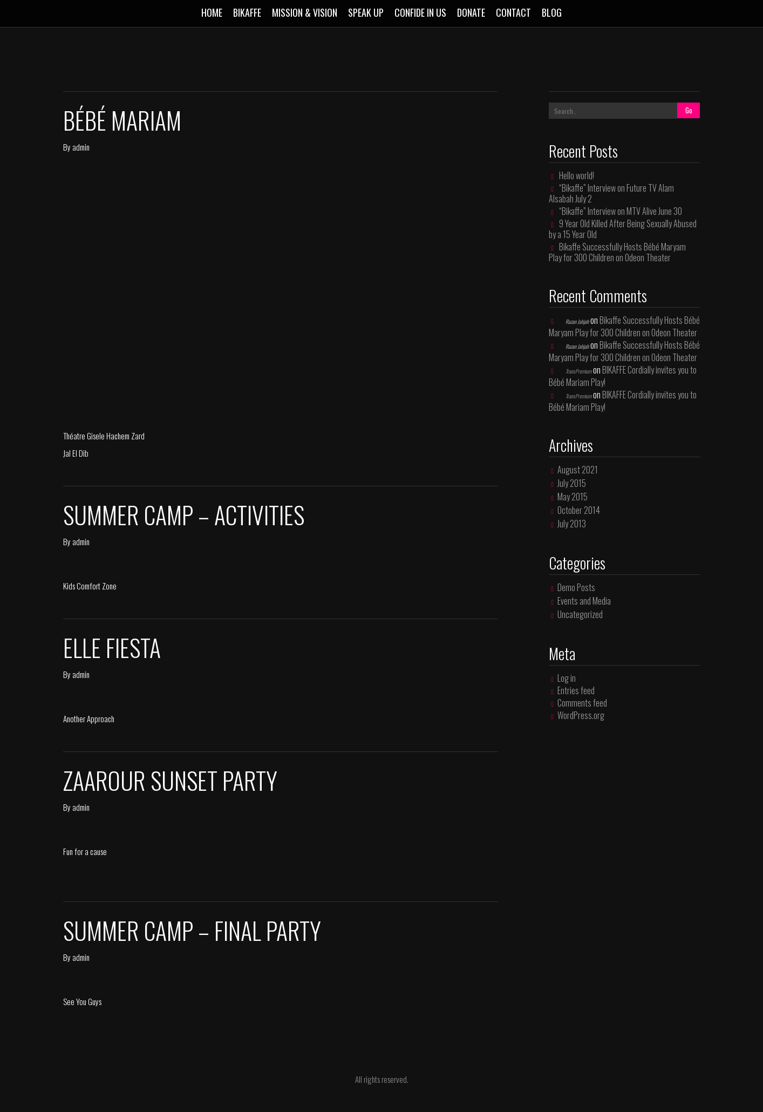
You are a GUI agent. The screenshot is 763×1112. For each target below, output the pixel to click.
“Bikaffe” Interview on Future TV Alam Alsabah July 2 (611, 193)
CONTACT (513, 12)
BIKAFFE (247, 12)
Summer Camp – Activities (183, 514)
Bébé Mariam (122, 120)
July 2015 (571, 483)
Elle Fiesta (112, 647)
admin (81, 147)
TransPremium (578, 371)
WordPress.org (580, 715)
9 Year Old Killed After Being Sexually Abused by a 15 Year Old (623, 229)
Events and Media (584, 600)
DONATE (471, 12)
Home (211, 12)
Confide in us (420, 12)
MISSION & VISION (304, 12)
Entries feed (576, 690)
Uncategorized (580, 614)
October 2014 (578, 510)
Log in (566, 678)
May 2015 (572, 496)
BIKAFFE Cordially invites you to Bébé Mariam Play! (623, 376)
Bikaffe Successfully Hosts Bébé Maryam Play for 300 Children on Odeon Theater (617, 252)
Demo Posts (576, 587)
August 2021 (577, 469)
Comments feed (582, 702)
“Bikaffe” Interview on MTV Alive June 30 (620, 211)
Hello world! (576, 175)
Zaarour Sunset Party (170, 780)
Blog (552, 12)
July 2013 (571, 523)
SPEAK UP (366, 12)
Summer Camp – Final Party (192, 930)
